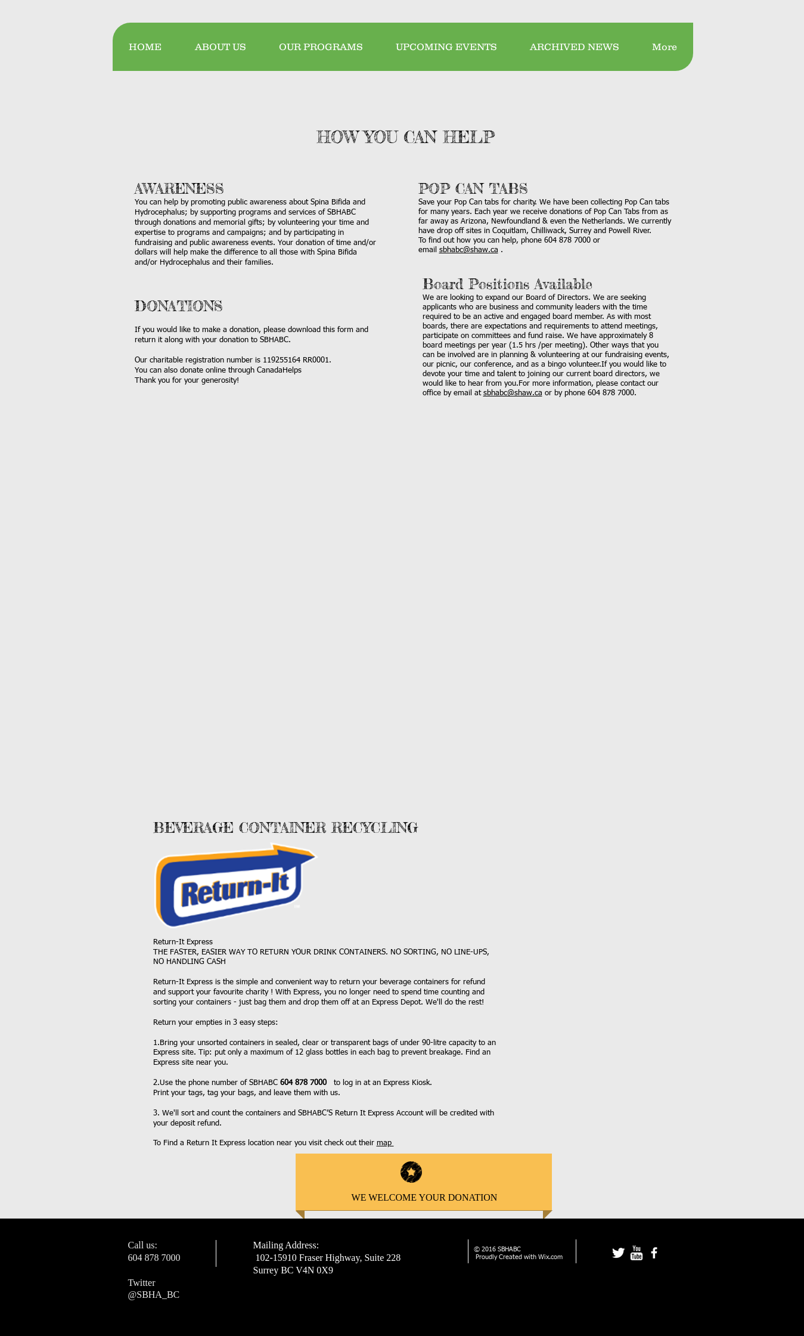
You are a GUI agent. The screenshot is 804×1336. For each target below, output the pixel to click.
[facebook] (654, 1252)
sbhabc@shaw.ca (468, 250)
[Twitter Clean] (618, 1252)
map (385, 1143)
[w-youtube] (636, 1252)
